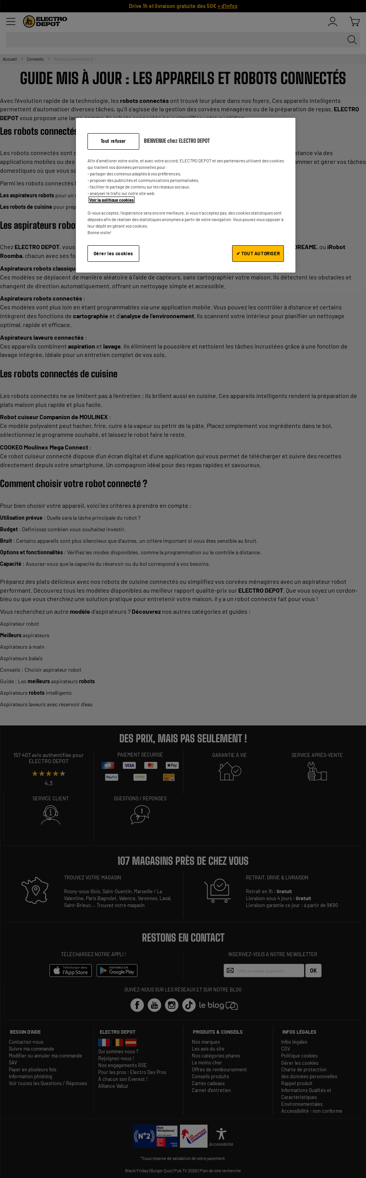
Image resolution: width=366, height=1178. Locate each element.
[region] (185, 195)
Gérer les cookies (113, 253)
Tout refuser (113, 141)
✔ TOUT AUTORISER (258, 253)
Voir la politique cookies (111, 199)
